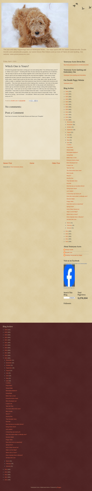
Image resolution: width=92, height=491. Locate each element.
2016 (67, 117)
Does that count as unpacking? (75, 204)
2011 (67, 239)
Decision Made (71, 199)
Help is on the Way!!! (72, 211)
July (68, 135)
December (70, 122)
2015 (67, 120)
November (70, 124)
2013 (67, 234)
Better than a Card (71, 157)
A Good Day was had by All (74, 193)
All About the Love (71, 219)
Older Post (56, 163)
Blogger (59, 487)
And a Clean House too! (73, 209)
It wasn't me (70, 165)
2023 (67, 99)
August (69, 132)
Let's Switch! (70, 191)
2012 (67, 236)
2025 (67, 94)
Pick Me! (69, 183)
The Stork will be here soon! (74, 170)
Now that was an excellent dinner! (76, 186)
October (69, 127)
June (68, 137)
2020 (67, 107)
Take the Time (70, 168)
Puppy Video (70, 201)
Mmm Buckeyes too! (72, 162)
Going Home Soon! (72, 188)
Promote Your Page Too (69, 287)
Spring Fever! (70, 206)
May (68, 140)
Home (32, 163)
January (69, 228)
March (69, 223)
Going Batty (70, 155)
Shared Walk (70, 150)
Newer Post (7, 163)
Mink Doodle (70, 173)
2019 (67, 109)
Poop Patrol (70, 147)
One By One (70, 178)
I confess (69, 144)
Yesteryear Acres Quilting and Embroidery (75, 75)
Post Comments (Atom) (17, 167)
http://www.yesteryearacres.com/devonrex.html (76, 65)
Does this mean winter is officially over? (77, 196)
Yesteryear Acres (68, 83)
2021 (67, 104)
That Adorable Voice (72, 181)
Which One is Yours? (72, 214)
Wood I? (69, 175)
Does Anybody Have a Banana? (75, 217)
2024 (67, 96)
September (70, 129)
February (69, 225)
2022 (67, 101)
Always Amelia (69, 249)
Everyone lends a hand (73, 160)
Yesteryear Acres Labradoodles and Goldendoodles (75, 263)
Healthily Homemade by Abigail (74, 255)
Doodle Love (69, 252)
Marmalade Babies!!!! (72, 152)
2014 (67, 231)
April (68, 142)
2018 (67, 112)
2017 (67, 114)
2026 (67, 91)
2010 (67, 241)
